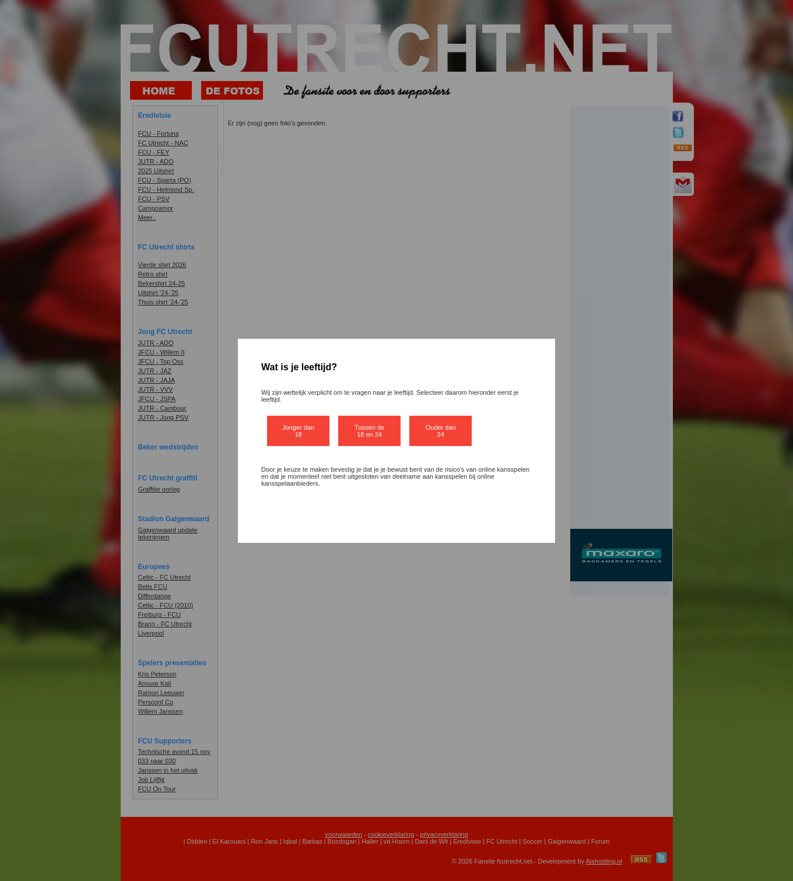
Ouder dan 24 (441, 431)
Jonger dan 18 (298, 431)
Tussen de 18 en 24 (369, 431)
